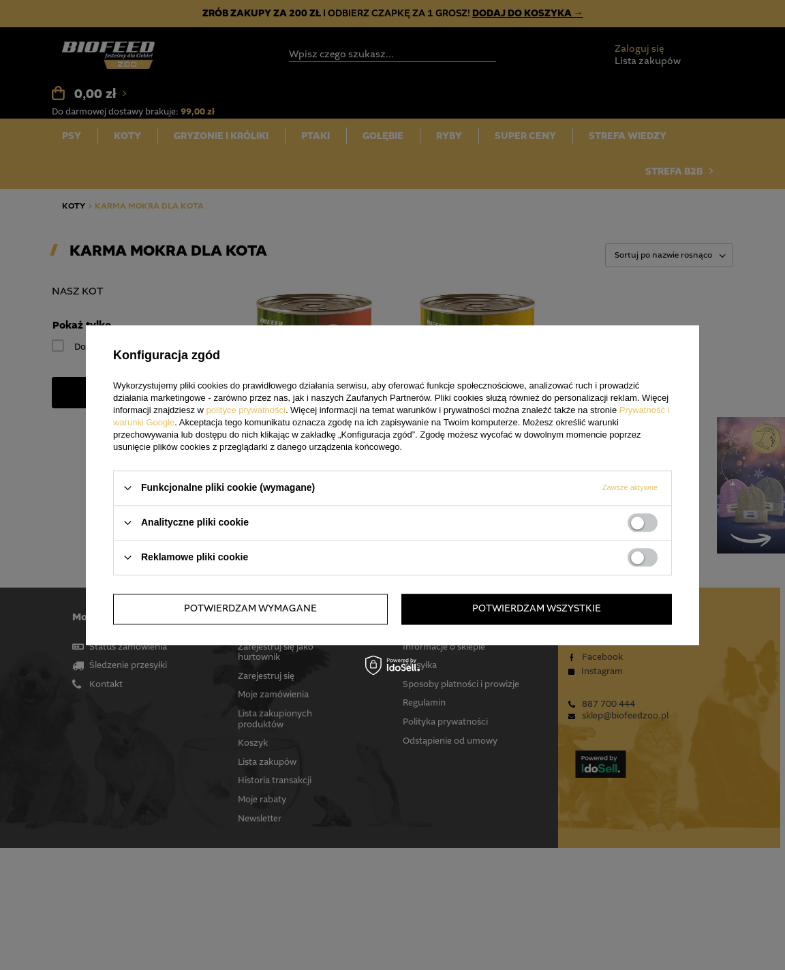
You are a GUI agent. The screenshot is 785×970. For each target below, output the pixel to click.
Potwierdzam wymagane (250, 609)
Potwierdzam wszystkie (536, 609)
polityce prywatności (246, 410)
